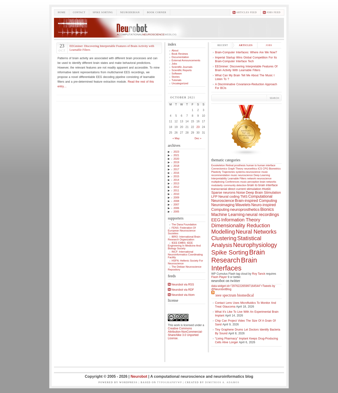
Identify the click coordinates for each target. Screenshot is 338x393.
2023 (176, 151)
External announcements (186, 60)
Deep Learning (262, 175)
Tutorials (176, 80)
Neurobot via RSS (181, 284)
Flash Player (219, 277)
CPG (265, 168)
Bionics (267, 209)
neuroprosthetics (244, 209)
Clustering (223, 238)
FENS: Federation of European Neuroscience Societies (182, 230)
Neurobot (139, 376)
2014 (176, 179)
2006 (176, 208)
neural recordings (262, 214)
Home (61, 12)
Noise (240, 192)
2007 (176, 204)
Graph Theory (235, 168)
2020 (176, 158)
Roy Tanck (258, 273)
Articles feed (246, 12)
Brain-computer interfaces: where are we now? (246, 52)
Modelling (223, 232)
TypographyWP (169, 382)
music (266, 189)
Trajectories (228, 171)
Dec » (198, 138)
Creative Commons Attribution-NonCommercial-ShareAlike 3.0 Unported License (185, 333)
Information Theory (240, 219)
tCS (260, 168)
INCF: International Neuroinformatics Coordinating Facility (185, 254)
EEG (215, 219)
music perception (249, 181)
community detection (235, 185)
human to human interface (260, 165)
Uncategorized (180, 83)
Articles (246, 45)
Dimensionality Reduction (240, 225)
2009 (176, 197)
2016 (176, 172)
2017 (176, 169)
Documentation (180, 57)
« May (176, 138)
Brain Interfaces (234, 264)
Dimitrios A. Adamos (222, 382)
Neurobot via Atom (181, 295)
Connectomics (219, 168)
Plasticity (216, 171)
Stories (176, 76)
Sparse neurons (223, 192)
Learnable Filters (237, 178)
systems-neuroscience (248, 171)
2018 (176, 165)
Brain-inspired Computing (256, 201)
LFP (214, 196)
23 (198, 127)
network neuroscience (259, 178)
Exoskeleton (218, 165)
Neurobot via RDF (181, 289)
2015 (176, 176)
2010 (176, 194)
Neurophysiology (255, 245)
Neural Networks (256, 232)
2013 (176, 183)
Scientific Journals (182, 67)
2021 (176, 155)
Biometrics (275, 168)
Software (177, 73)
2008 (176, 201)
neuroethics (250, 168)
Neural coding (228, 196)
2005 (176, 211)
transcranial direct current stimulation (236, 189)
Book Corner (156, 12)
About (175, 50)
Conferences (232, 181)
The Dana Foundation (184, 224)
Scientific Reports (182, 70)
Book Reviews (180, 53)
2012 (176, 186)
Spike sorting (103, 12)
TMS (244, 196)
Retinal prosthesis (236, 165)
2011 (176, 190)
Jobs (174, 63)
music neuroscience (242, 175)
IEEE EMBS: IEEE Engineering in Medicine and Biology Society (184, 245)
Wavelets (242, 205)
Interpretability (219, 178)
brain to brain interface (262, 185)
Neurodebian (130, 12)
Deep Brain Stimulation (263, 192)
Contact (79, 12)
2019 (176, 162)
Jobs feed (273, 12)
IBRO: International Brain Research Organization (184, 238)
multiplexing (217, 181)
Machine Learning (228, 214)
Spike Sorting (229, 252)
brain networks (268, 181)
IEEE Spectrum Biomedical (234, 295)
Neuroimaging (222, 205)
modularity (217, 185)
